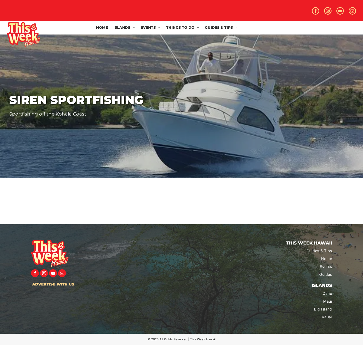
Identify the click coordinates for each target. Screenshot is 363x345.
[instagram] (328, 11)
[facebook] (315, 11)
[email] (352, 11)
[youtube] (340, 11)
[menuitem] (102, 27)
